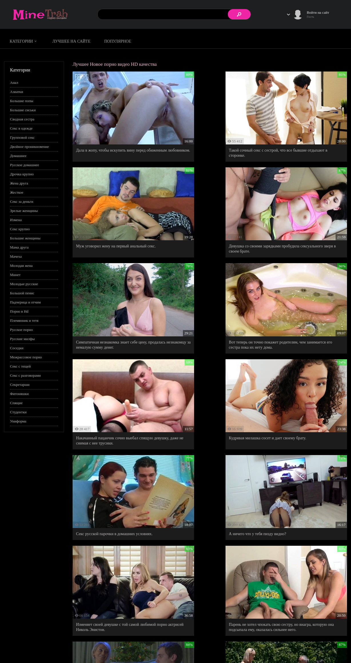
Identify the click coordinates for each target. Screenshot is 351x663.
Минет (15, 275)
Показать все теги (27, 592)
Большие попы (21, 101)
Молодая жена (21, 265)
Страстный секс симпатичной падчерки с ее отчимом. (300, 526)
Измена (16, 220)
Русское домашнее (24, 165)
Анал (14, 82)
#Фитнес (292, 584)
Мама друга (19, 247)
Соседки (16, 348)
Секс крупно (20, 229)
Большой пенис (22, 293)
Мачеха (16, 256)
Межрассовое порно (26, 357)
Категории (24, 41)
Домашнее (18, 156)
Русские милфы (22, 339)
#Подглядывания (157, 584)
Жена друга (19, 183)
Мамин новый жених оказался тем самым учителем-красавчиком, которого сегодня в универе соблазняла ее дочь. (112, 528)
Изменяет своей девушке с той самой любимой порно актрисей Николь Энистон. (209, 364)
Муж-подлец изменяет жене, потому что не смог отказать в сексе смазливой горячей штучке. (205, 448)
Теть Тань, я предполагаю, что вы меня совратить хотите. (109, 445)
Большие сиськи (23, 110)
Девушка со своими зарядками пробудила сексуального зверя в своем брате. (111, 208)
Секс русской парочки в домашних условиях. (301, 286)
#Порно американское (192, 584)
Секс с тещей (20, 366)
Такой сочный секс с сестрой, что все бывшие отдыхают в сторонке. (208, 132)
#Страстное (253, 584)
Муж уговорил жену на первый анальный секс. (302, 130)
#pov (38, 584)
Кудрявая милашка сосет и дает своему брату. (208, 286)
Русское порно (21, 329)
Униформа (18, 421)
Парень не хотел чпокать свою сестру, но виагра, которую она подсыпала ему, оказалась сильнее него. (302, 367)
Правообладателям (282, 648)
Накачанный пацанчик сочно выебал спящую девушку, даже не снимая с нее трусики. (114, 289)
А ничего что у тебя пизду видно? (104, 362)
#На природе (108, 584)
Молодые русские (24, 284)
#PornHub (21, 584)
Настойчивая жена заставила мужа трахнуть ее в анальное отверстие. (209, 526)
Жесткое (16, 192)
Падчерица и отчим (25, 302)
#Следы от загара (226, 584)
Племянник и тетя (24, 320)
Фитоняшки (19, 394)
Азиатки (16, 92)
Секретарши (19, 384)
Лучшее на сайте (71, 41)
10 (257, 554)
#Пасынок (131, 584)
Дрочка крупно (22, 174)
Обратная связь (315, 648)
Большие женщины (25, 238)
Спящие (16, 403)
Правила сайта (279, 642)
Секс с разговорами (25, 375)
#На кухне (86, 584)
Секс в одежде (21, 128)
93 (284, 554)
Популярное (117, 41)
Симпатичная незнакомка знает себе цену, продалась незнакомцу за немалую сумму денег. (204, 211)
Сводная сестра (22, 119)
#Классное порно (60, 584)
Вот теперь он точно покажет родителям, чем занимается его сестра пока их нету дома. (301, 208)
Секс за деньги (21, 201)
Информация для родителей (325, 642)
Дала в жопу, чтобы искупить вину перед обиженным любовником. (110, 132)
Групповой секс (22, 137)
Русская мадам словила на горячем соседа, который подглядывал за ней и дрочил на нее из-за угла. (301, 448)
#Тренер (274, 584)
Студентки (18, 412)
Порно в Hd (19, 311)
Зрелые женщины (24, 211)
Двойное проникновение (29, 146)
